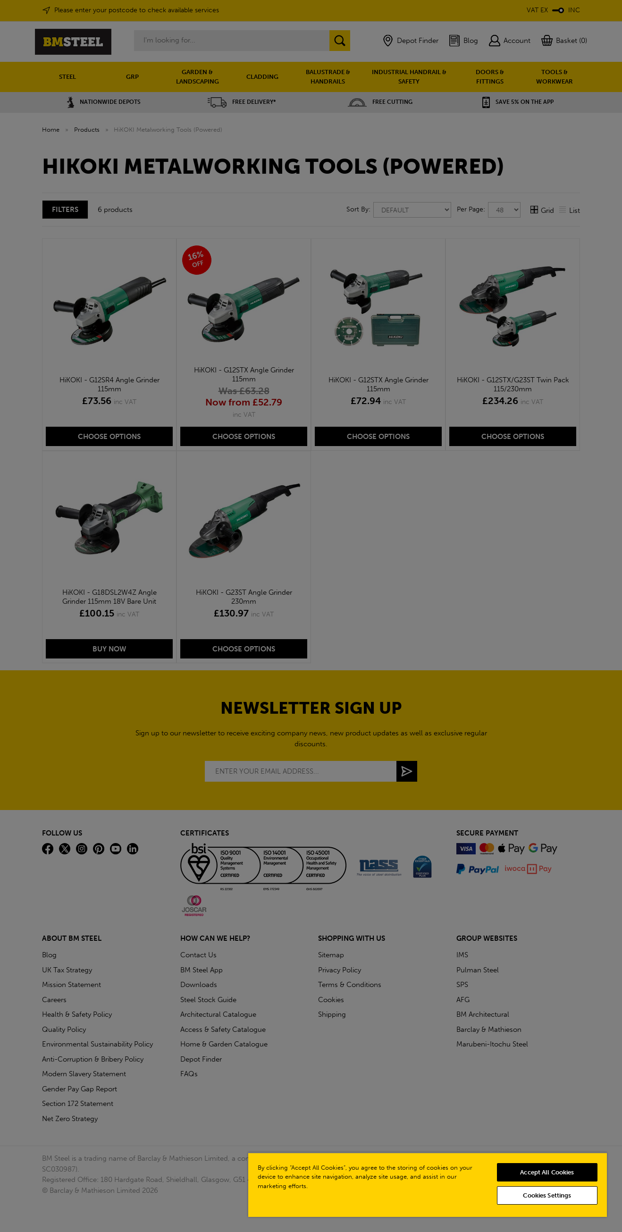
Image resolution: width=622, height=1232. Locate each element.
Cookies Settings (547, 1195)
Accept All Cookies (547, 1172)
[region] (427, 1184)
